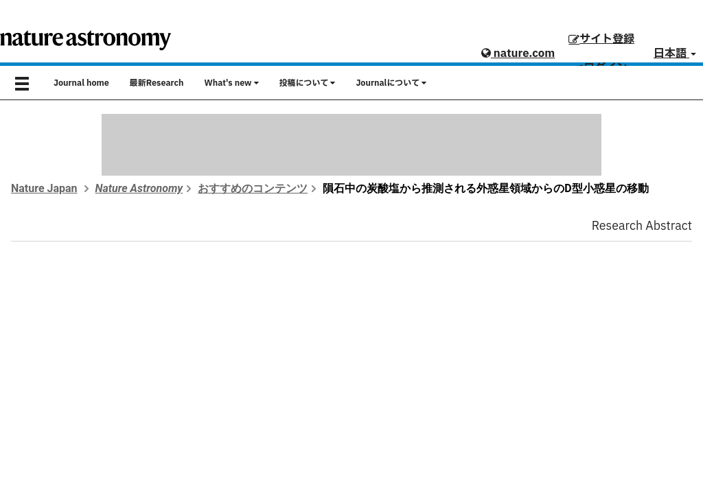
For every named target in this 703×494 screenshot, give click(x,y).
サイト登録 (601, 39)
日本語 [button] (675, 53)
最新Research (157, 83)
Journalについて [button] (391, 83)
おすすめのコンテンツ (253, 188)
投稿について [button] (307, 83)
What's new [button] (232, 83)
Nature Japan (44, 188)
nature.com (518, 53)
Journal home (81, 83)
